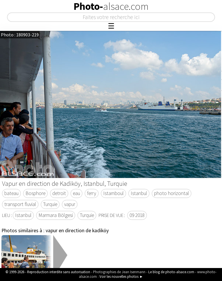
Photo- (111, 6)
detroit (59, 193)
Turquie (50, 204)
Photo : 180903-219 (20, 35)
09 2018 (137, 215)
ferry (91, 193)
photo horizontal (171, 193)
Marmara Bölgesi (55, 215)
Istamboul (113, 193)
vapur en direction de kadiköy (77, 230)
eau (76, 193)
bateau (11, 193)
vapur (69, 204)
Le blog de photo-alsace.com (171, 271)
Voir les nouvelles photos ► (121, 276)
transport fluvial (20, 204)
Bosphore (35, 193)
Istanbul (139, 193)
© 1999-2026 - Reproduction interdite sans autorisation (47, 271)
